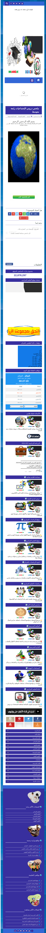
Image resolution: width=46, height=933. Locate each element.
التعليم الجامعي (36, 744)
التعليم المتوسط (21, 116)
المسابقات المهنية (35, 763)
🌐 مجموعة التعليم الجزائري (33, 885)
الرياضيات (37, 755)
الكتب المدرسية (36, 759)
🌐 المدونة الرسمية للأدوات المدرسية (31, 917)
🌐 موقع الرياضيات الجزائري (33, 879)
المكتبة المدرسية (36, 766)
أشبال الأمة (37, 730)
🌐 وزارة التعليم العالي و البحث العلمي (30, 844)
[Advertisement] (20, 22)
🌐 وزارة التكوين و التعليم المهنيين (31, 848)
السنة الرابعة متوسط (11, 116)
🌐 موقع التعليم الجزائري (33, 876)
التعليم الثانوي (36, 741)
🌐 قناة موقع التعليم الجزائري (32, 882)
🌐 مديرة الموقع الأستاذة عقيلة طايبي (30, 920)
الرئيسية (28, 116)
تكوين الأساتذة (36, 770)
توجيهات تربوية (36, 773)
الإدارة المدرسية (36, 734)
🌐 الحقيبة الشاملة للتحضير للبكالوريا (31, 914)
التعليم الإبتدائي (36, 737)
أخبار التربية (37, 726)
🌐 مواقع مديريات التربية (33, 851)
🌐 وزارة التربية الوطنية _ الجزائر (31, 841)
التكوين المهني (36, 752)
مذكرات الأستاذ (36, 777)
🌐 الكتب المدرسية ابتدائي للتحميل (31, 911)
